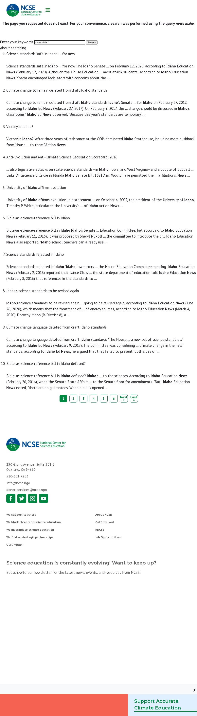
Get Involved (104, 522)
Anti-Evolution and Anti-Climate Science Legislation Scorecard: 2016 (61, 157)
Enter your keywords (16, 42)
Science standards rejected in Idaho (35, 254)
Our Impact (14, 544)
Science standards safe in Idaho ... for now (40, 53)
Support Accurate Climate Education (157, 704)
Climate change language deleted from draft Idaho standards (56, 327)
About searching (13, 47)
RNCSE (99, 529)
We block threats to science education (33, 522)
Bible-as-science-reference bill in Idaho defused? (46, 363)
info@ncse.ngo (18, 483)
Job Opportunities (108, 537)
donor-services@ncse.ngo (26, 490)
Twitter (21, 498)
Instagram (32, 498)
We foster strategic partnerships (29, 537)
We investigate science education (30, 529)
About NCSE (103, 514)
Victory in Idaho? (19, 126)
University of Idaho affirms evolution (36, 187)
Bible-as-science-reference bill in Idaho (38, 218)
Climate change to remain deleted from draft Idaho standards (56, 90)
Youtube (43, 498)
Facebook (10, 498)
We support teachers (21, 514)
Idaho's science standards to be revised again (42, 290)
